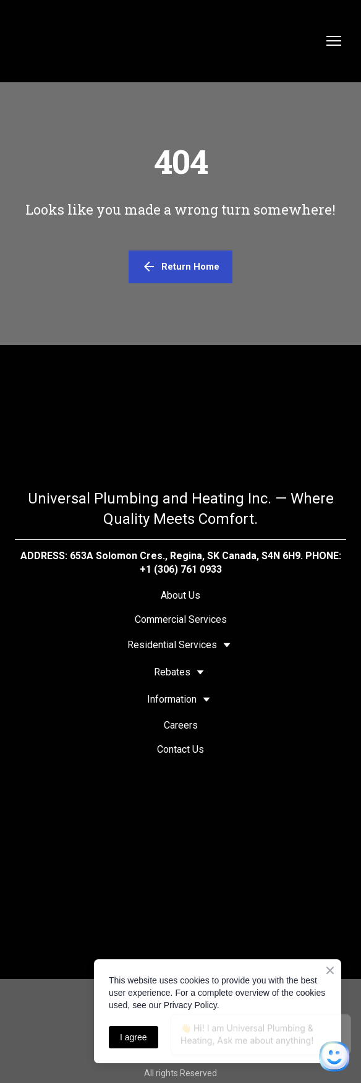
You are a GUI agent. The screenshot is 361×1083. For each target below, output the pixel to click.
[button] (180, 266)
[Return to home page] (168, 41)
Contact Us (180, 749)
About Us (180, 595)
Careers (181, 725)
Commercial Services (181, 619)
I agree (133, 1037)
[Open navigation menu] (333, 40)
